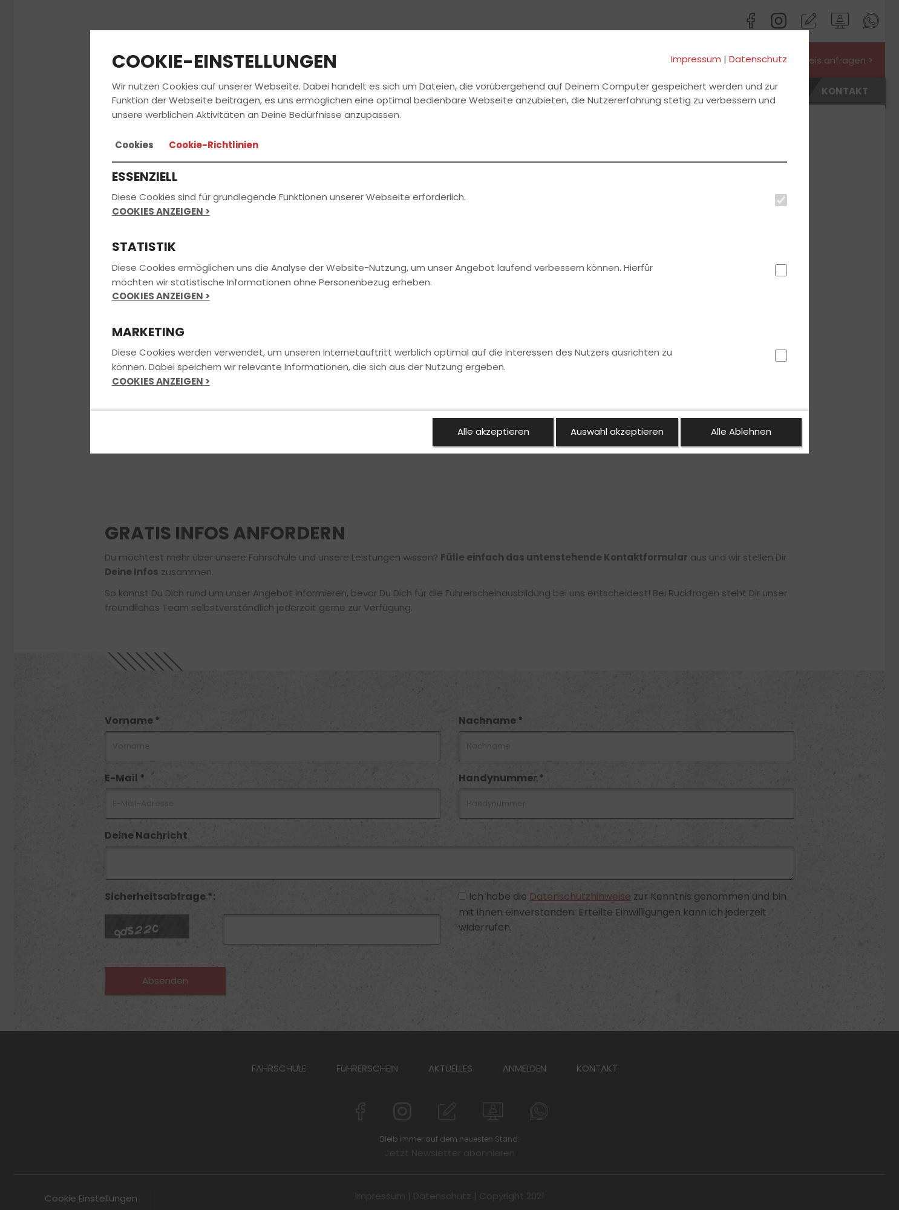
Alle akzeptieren (493, 431)
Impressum (696, 59)
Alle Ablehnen (741, 431)
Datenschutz (758, 59)
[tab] (134, 145)
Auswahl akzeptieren (617, 431)
